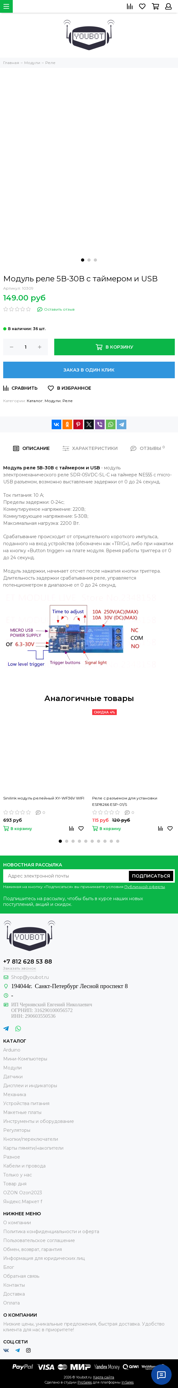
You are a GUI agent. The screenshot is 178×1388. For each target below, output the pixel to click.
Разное (11, 1157)
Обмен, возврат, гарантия (32, 1249)
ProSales (85, 1382)
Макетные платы (22, 1112)
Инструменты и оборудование (38, 1121)
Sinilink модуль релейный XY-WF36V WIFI (43, 798)
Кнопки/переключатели (30, 1139)
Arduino (11, 1050)
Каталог (35, 400)
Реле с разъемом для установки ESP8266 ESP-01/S (124, 801)
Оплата (11, 1303)
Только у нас (17, 1175)
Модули (53, 400)
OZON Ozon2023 (22, 1193)
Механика (14, 1094)
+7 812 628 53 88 (27, 961)
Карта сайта (103, 1377)
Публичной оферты (144, 886)
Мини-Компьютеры (25, 1059)
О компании (17, 1222)
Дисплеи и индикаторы (30, 1085)
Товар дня (14, 1184)
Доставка (14, 1294)
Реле (68, 400)
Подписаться (151, 876)
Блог (8, 1267)
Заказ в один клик (89, 370)
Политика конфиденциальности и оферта (51, 1231)
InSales (128, 1382)
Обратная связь (21, 1276)
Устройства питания (26, 1103)
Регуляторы (16, 1130)
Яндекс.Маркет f (22, 1201)
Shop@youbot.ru (30, 977)
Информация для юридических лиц (44, 1258)
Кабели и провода (24, 1166)
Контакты (14, 1285)
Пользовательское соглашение (39, 1240)
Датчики (13, 1077)
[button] (82, 260)
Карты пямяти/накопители (33, 1148)
